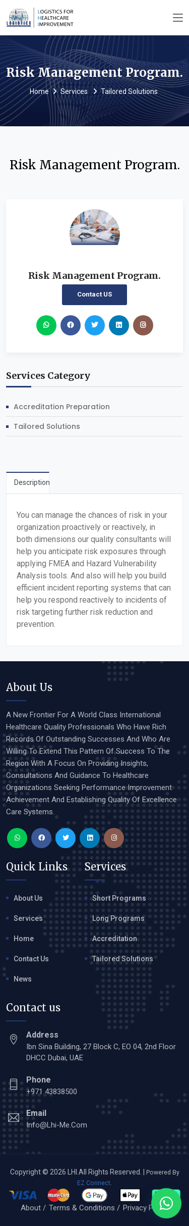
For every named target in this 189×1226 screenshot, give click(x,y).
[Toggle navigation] (178, 18)
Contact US (94, 294)
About (31, 1207)
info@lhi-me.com (56, 1125)
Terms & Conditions (82, 1207)
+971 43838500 (51, 1091)
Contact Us (31, 959)
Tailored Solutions (129, 91)
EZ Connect (93, 1183)
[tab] (27, 483)
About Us (28, 898)
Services (74, 91)
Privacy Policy (145, 1207)
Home (39, 91)
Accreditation (114, 939)
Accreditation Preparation (62, 406)
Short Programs (119, 898)
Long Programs (118, 918)
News (23, 979)
